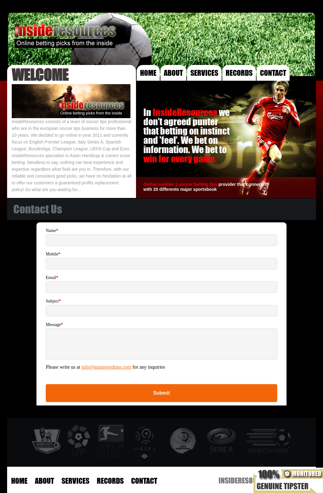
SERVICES (204, 72)
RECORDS (239, 72)
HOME (148, 72)
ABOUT (173, 72)
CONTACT (273, 72)
